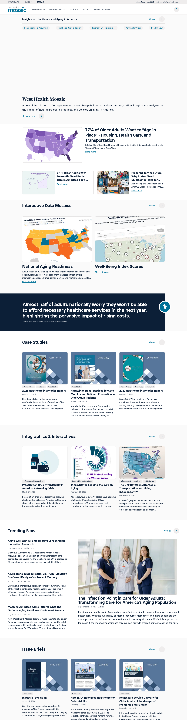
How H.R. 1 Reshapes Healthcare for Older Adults (93, 699)
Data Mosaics (57, 9)
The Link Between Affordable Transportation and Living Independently (137, 488)
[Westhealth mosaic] (17, 9)
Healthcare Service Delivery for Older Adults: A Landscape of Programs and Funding (138, 701)
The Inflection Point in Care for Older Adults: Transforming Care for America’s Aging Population (127, 600)
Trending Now (38, 9)
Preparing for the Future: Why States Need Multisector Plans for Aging (146, 176)
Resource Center (102, 9)
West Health (13, 2)
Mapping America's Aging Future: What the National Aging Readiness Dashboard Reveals (36, 608)
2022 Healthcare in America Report (141, 390)
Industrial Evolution (34, 697)
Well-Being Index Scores (119, 266)
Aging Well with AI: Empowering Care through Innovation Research (36, 542)
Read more (90, 151)
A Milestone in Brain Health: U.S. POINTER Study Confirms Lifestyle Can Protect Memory (37, 575)
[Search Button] (176, 9)
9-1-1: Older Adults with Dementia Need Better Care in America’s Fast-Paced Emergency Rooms (73, 176)
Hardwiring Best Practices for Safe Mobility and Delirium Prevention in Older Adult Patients (93, 394)
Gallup (28, 2)
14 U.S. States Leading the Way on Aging (92, 486)
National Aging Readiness (47, 266)
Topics (74, 9)
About (86, 9)
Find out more (29, 281)
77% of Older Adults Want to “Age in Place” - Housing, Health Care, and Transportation (120, 135)
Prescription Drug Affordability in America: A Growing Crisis (42, 486)
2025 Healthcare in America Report (164, 2)
